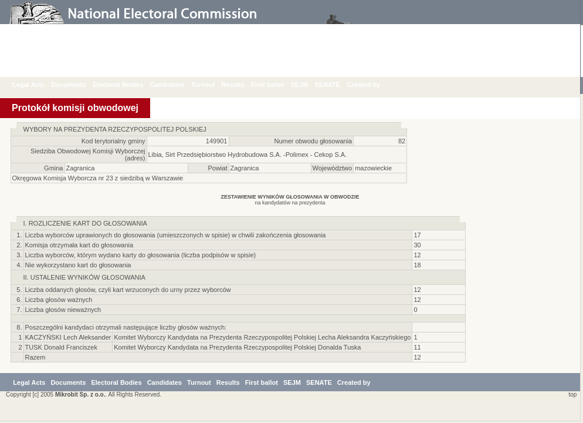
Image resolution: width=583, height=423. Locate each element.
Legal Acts (37, 84)
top (571, 396)
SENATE (336, 84)
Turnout (212, 84)
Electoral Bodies (126, 84)
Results (241, 84)
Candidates (175, 84)
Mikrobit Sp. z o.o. (80, 396)
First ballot (276, 84)
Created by (372, 84)
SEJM (308, 84)
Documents (77, 84)
